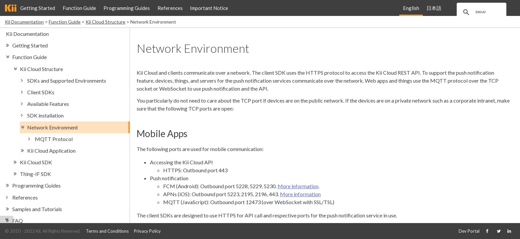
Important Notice (209, 8)
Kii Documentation (24, 22)
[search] (481, 12)
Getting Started (37, 8)
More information (298, 186)
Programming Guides (126, 8)
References (170, 8)
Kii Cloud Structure (105, 22)
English (411, 8)
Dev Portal (469, 231)
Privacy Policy (147, 231)
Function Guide (79, 8)
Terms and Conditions (107, 231)
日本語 (433, 8)
